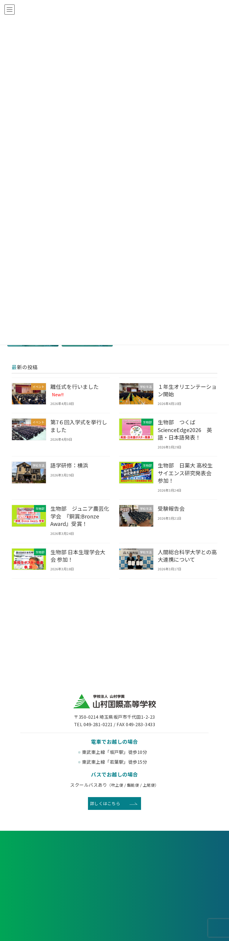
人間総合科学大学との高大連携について (185, 555)
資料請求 (114, 853)
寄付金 (141, 895)
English (192, 895)
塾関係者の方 (193, 875)
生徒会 (88, 930)
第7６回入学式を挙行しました (79, 425)
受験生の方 (36, 875)
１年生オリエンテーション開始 (185, 390)
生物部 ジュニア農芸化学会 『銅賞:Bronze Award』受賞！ (78, 515)
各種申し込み (44, 853)
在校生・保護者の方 (88, 875)
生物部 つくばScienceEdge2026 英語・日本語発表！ (186, 429)
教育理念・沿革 (28, 930)
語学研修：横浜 (69, 465)
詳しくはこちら (105, 803)
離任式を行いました (75, 390)
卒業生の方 (140, 875)
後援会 (37, 895)
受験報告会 (171, 508)
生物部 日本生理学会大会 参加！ (78, 555)
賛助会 (88, 895)
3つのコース (162, 930)
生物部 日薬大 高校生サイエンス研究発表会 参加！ (188, 472)
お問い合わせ (185, 853)
